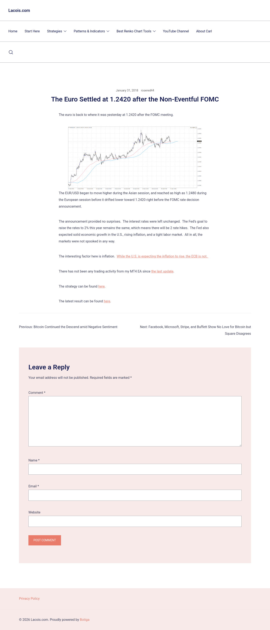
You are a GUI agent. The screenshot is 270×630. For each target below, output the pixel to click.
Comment (36, 393)
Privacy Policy (29, 599)
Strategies (54, 31)
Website (34, 512)
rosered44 (147, 90)
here (101, 286)
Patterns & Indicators (89, 31)
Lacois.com (19, 10)
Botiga (84, 620)
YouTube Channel (176, 31)
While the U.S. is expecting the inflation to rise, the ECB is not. (162, 256)
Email (33, 486)
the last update (162, 271)
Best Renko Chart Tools (134, 31)
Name (34, 460)
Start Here (32, 31)
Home (12, 31)
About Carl (204, 31)
